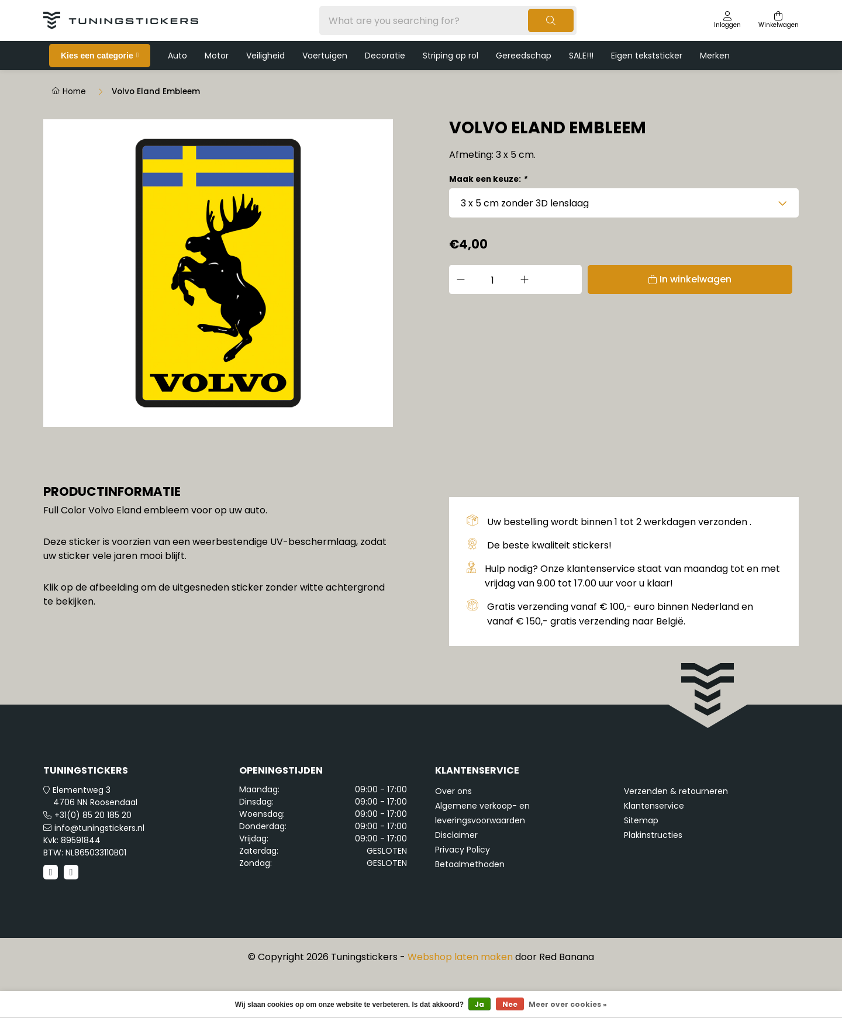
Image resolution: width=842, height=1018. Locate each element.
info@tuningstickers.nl (99, 870)
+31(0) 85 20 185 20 (93, 857)
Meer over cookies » (568, 1004)
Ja (479, 1004)
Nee (509, 1004)
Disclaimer (456, 877)
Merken (715, 55)
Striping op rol (450, 55)
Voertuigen (324, 55)
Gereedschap (523, 55)
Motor (217, 55)
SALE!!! (581, 55)
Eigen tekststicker (646, 55)
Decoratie (385, 55)
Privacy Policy (462, 892)
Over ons (453, 833)
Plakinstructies (653, 877)
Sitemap (641, 862)
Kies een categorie (97, 55)
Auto (177, 55)
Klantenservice (654, 848)
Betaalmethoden (470, 906)
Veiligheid (265, 55)
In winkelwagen (639, 279)
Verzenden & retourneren (676, 833)
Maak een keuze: (488, 179)
